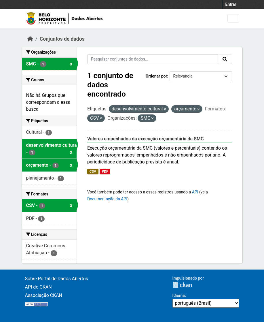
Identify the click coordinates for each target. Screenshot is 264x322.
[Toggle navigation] (233, 18)
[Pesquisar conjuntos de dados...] (152, 59)
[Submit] (225, 59)
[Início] (30, 39)
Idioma (178, 295)
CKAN (182, 285)
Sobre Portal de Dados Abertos (56, 278)
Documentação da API (107, 199)
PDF (105, 172)
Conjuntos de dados (62, 39)
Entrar (230, 4)
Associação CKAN (43, 295)
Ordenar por (156, 76)
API (195, 192)
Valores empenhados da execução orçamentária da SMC (145, 139)
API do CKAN (38, 287)
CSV (93, 172)
